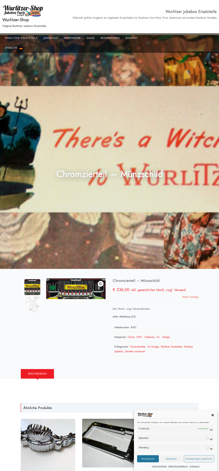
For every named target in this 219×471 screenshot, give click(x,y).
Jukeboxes (50, 38)
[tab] (37, 374)
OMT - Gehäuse (145, 337)
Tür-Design (153, 347)
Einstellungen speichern (199, 461)
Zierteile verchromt (135, 351)
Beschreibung (37, 374)
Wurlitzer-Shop (15, 20)
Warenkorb (72, 38)
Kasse (90, 38)
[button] (212, 417)
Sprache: (13, 48)
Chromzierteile (137, 347)
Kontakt (132, 38)
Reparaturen (110, 38)
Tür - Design (163, 337)
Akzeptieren (148, 461)
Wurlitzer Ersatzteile (21, 38)
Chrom (131, 337)
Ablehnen (171, 461)
